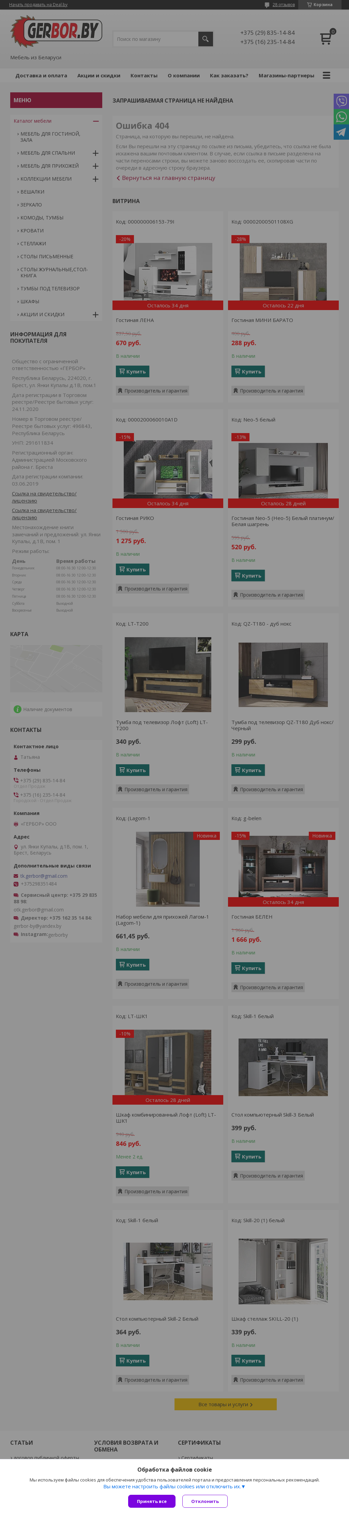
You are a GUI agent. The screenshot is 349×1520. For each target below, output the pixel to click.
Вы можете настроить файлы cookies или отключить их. (172, 1486)
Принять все (152, 1501)
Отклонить (205, 1501)
